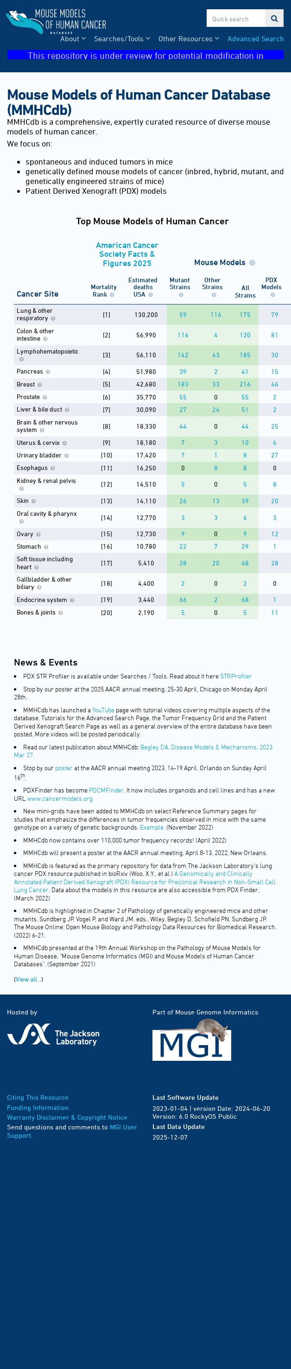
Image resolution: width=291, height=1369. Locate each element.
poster (64, 768)
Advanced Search (256, 38)
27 (183, 409)
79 (274, 314)
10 (245, 442)
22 (183, 546)
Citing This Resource (38, 1097)
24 (216, 409)
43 (216, 355)
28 (183, 563)
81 (274, 335)
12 (274, 534)
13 (216, 501)
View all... (28, 979)
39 (183, 371)
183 (183, 384)
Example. (152, 827)
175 (245, 314)
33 (216, 384)
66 (183, 599)
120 (245, 335)
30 (274, 355)
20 (274, 501)
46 (274, 384)
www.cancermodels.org (60, 798)
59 (183, 314)
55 (183, 397)
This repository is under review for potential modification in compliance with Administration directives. (156, 55)
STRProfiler (236, 676)
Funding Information (38, 1107)
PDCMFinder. (107, 790)
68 (245, 599)
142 (183, 355)
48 (245, 563)
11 (274, 612)
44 (183, 426)
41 (245, 371)
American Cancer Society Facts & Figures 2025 (127, 254)
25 (274, 426)
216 (245, 384)
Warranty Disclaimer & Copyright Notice (67, 1117)
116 (215, 314)
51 (245, 409)
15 (274, 371)
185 (245, 355)
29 (245, 546)
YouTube (103, 710)
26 (183, 501)
